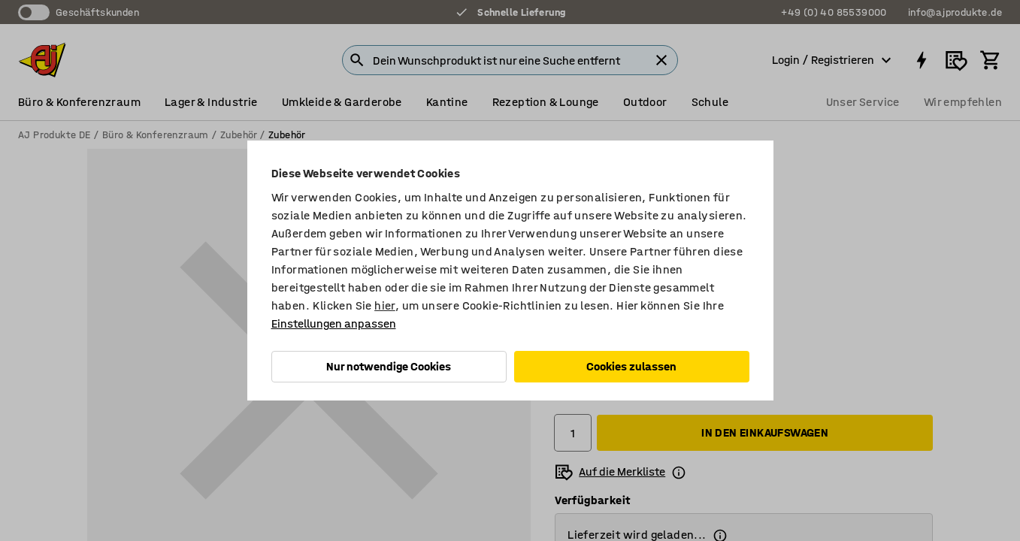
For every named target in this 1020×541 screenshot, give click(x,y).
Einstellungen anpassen (333, 323)
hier (384, 305)
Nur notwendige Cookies (388, 366)
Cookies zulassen (631, 366)
